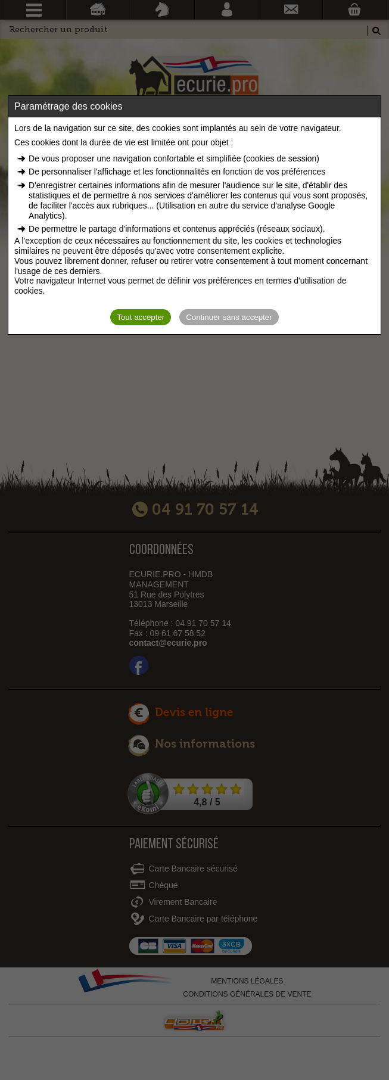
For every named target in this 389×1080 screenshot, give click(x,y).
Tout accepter (140, 317)
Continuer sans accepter (229, 317)
